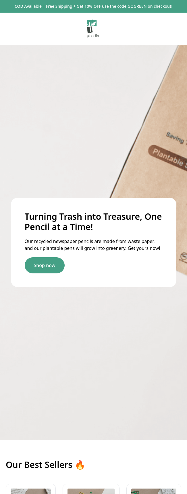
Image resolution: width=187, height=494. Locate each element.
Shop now (44, 265)
